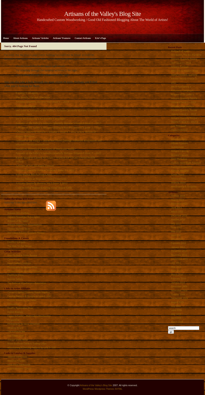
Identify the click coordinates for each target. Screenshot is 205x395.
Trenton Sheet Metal (17, 339)
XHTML (118, 389)
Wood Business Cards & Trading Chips (26, 343)
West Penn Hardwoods (18, 365)
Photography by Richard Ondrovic (24, 271)
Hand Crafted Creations (19, 263)
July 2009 (176, 306)
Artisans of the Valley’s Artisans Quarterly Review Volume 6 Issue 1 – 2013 (58, 127)
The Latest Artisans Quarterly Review (26, 233)
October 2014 (178, 196)
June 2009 (176, 310)
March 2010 (177, 274)
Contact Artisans (83, 38)
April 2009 (176, 318)
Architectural (177, 147)
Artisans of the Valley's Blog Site (96, 385)
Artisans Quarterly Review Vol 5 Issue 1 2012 (41, 183)
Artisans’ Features (61, 38)
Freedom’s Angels (16, 242)
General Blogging (180, 170)
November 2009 (179, 290)
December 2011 (179, 251)
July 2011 (176, 263)
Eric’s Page (100, 38)
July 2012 (176, 223)
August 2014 (177, 200)
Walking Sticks (178, 182)
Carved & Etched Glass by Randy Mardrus (28, 292)
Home (6, 38)
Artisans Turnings (26, 106)
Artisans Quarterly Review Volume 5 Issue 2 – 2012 (45, 170)
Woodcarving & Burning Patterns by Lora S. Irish (31, 347)
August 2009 (177, 302)
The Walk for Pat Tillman (19, 246)
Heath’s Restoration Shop (20, 308)
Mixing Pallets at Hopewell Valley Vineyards (41, 178)
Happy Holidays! (25, 136)
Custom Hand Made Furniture (186, 163)
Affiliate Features (179, 143)
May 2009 (176, 314)
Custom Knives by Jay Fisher (22, 300)
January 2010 (178, 282)
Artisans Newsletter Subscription (23, 217)
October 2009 (178, 294)
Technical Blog (178, 178)
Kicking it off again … (28, 92)
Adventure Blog (179, 139)
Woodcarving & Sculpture (184, 186)
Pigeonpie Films (15, 275)
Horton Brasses (15, 312)
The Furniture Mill (16, 331)
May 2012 (176, 231)
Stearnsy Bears (15, 328)
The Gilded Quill (15, 335)
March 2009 (177, 322)
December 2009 (179, 286)
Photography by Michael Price (22, 267)
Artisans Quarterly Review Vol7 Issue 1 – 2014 (42, 101)
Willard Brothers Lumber (19, 368)
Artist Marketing (179, 159)
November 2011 (179, 255)
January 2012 (178, 247)
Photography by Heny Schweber (23, 324)
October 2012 (178, 219)
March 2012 (177, 239)
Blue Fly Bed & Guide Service (22, 255)
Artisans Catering (180, 151)
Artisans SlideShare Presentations (24, 224)
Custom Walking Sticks (18, 228)
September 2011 (179, 259)
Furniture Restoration (181, 167)
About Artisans (20, 38)
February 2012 (178, 243)
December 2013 (179, 203)
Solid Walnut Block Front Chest (34, 174)
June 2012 (176, 227)
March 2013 (177, 211)
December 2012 (179, 215)
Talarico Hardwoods (17, 357)
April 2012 (176, 235)
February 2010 (178, 278)
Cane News (13, 259)
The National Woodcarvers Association (26, 283)
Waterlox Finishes (16, 361)
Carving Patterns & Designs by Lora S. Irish (29, 296)
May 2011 (176, 267)
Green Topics (177, 174)
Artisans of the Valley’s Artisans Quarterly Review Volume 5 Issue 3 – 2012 (58, 153)
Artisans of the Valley (17, 221)
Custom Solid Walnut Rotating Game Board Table (44, 187)
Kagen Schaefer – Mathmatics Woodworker (29, 316)
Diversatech (13, 304)
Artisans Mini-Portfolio (18, 213)
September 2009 (179, 298)
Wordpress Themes (104, 389)
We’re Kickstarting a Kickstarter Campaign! (41, 118)
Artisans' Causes (179, 155)
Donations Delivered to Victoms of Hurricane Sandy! (46, 148)
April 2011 (176, 271)
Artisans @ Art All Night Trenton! (35, 165)
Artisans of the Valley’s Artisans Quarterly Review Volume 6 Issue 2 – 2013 (58, 123)
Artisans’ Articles (40, 38)
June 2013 (176, 207)
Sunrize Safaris (15, 279)
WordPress (88, 389)
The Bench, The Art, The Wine (33, 97)
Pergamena (13, 320)
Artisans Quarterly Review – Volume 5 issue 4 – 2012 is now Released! (56, 131)
